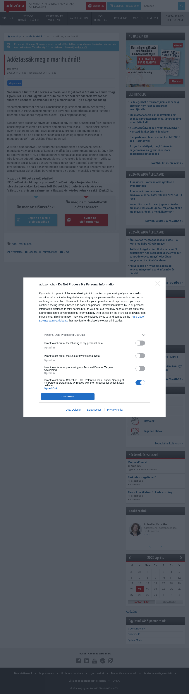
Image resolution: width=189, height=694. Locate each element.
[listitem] (94, 335)
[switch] (140, 343)
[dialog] (94, 347)
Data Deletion (73, 409)
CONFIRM (68, 396)
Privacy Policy (115, 409)
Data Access (94, 409)
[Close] (158, 284)
